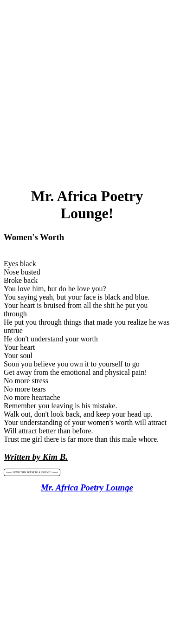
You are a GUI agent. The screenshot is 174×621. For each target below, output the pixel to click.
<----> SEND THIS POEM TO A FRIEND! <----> (32, 472)
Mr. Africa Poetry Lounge (87, 487)
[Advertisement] (87, 91)
